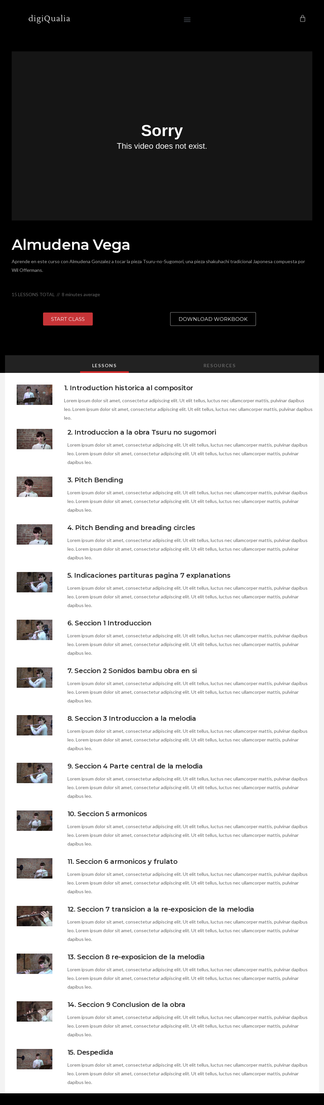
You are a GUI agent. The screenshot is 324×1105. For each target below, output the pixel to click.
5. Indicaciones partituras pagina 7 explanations (149, 575)
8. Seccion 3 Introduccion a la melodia (131, 718)
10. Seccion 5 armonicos (107, 814)
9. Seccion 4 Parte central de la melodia (135, 766)
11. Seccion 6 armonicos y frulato (122, 862)
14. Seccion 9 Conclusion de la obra (126, 1005)
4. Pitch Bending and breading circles (131, 528)
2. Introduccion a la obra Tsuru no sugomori (141, 432)
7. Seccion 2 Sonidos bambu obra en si (132, 671)
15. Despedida (90, 1052)
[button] (187, 19)
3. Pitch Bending (95, 480)
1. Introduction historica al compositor (128, 388)
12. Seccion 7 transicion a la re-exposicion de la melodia (160, 909)
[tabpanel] (162, 565)
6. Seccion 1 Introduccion (109, 623)
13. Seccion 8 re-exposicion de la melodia (136, 957)
